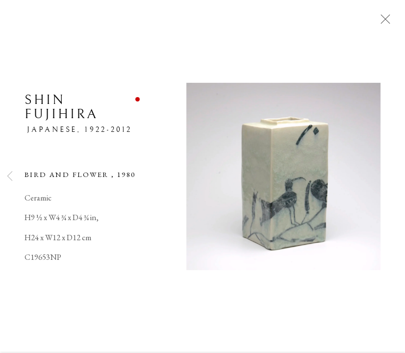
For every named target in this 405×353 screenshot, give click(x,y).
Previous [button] (10, 176)
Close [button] (383, 22)
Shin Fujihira (61, 108)
